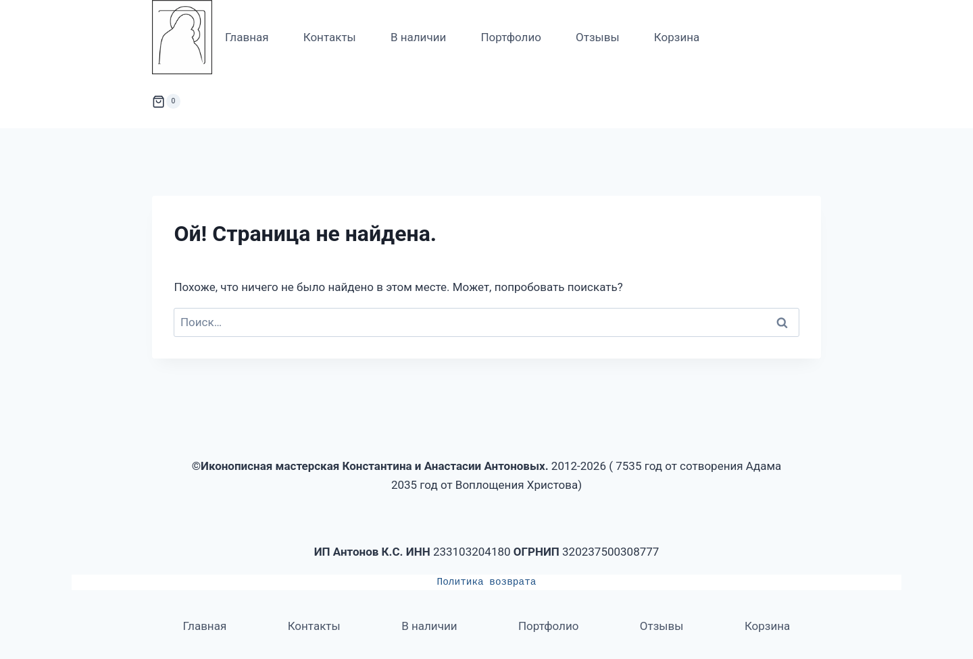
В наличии (418, 37)
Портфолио (510, 37)
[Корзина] (166, 101)
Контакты (329, 37)
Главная (247, 37)
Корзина (676, 37)
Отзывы (598, 37)
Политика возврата (487, 582)
